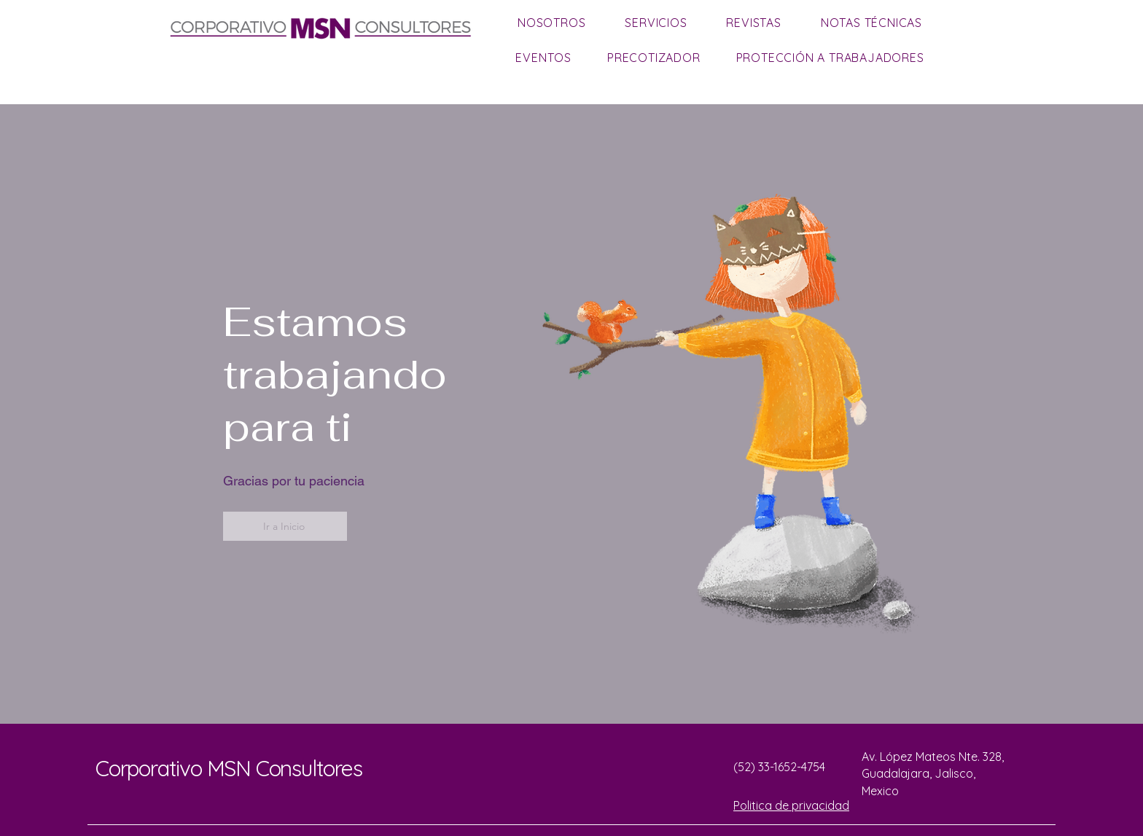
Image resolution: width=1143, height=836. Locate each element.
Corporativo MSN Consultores (228, 768)
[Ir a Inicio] (285, 526)
